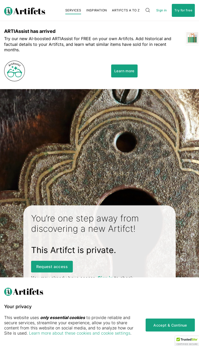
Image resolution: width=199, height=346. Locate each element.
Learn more (124, 71)
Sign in (161, 10)
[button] (187, 341)
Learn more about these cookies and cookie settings (79, 333)
